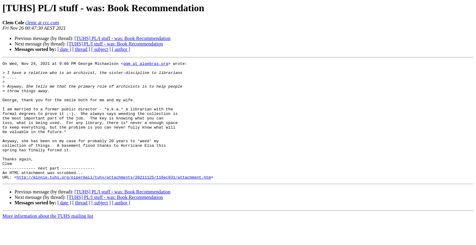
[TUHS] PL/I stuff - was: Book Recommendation (122, 38)
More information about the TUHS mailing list (47, 239)
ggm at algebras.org (145, 64)
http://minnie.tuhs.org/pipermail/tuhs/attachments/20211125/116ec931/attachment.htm (114, 200)
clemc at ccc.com (42, 22)
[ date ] (64, 49)
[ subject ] (101, 49)
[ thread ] (81, 49)
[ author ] (121, 49)
